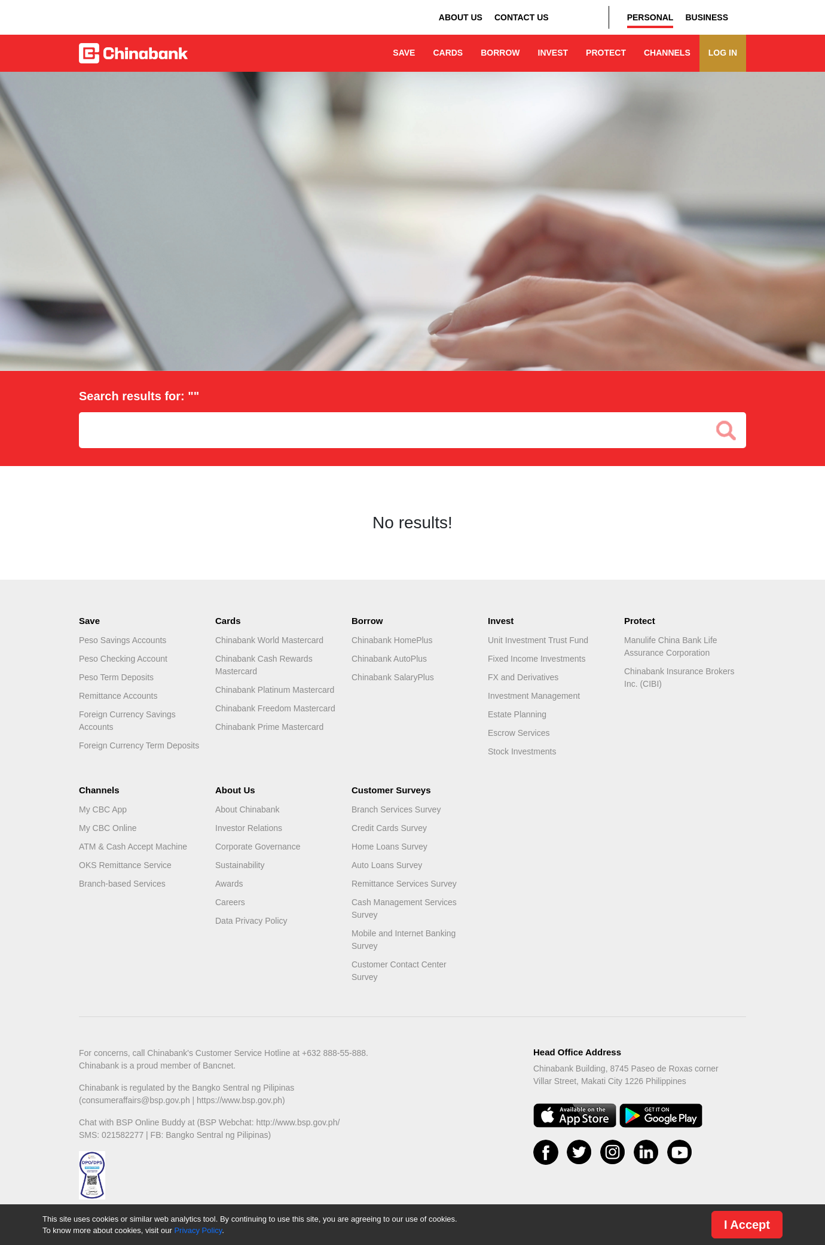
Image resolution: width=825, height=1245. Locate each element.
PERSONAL (650, 17)
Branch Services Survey (396, 809)
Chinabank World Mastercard (269, 640)
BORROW (500, 52)
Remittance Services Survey (404, 883)
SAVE (404, 52)
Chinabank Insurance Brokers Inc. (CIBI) (679, 677)
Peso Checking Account (123, 658)
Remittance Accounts (118, 696)
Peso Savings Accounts (122, 640)
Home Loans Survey (389, 846)
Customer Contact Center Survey (399, 971)
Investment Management (534, 696)
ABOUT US (460, 17)
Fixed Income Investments (536, 658)
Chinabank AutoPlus (389, 658)
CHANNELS (667, 52)
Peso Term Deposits (116, 677)
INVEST (553, 52)
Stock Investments (522, 751)
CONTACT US (521, 17)
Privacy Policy (198, 1230)
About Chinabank (247, 809)
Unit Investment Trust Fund (538, 640)
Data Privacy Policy (251, 921)
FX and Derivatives (523, 677)
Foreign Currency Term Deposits (139, 745)
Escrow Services (518, 733)
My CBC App (103, 809)
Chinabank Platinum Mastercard (274, 690)
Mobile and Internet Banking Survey (404, 940)
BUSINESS (706, 17)
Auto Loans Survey (387, 865)
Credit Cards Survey (389, 828)
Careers (230, 902)
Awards (229, 883)
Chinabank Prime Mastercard (269, 727)
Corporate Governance (257, 846)
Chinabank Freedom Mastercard (275, 708)
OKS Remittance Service (125, 865)
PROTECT (606, 52)
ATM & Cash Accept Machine (133, 846)
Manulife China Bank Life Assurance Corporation (670, 646)
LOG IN (722, 52)
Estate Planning (517, 714)
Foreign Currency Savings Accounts (127, 721)
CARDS (448, 52)
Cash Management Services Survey (404, 908)
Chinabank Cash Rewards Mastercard (264, 665)
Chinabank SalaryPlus (393, 677)
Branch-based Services (122, 883)
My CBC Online (107, 828)
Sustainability (240, 865)
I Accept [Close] (747, 1224)
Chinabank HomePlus (392, 640)
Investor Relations (248, 828)
